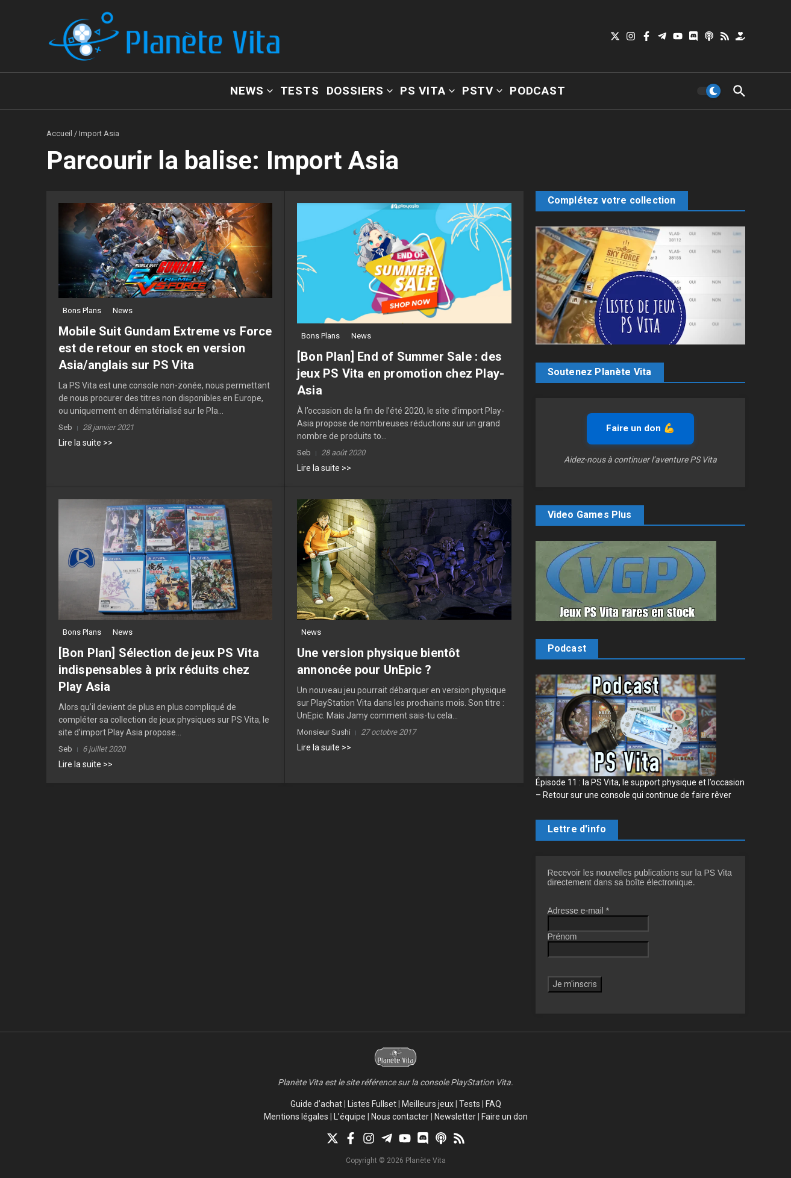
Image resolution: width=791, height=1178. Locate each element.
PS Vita (427, 91)
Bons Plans (82, 310)
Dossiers (360, 91)
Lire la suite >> (85, 442)
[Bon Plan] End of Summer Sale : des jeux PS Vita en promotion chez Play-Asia (400, 373)
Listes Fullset (372, 1104)
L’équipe (350, 1116)
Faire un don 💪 (640, 428)
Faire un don (504, 1116)
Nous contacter (400, 1116)
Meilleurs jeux (428, 1104)
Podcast (538, 91)
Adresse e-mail (579, 910)
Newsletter (455, 1116)
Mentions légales (296, 1116)
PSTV (482, 91)
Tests (299, 91)
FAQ (493, 1104)
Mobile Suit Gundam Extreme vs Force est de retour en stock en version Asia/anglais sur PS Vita (165, 348)
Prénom (562, 936)
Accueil (59, 133)
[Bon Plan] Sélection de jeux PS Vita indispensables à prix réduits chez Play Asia (158, 670)
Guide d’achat (316, 1104)
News (251, 91)
